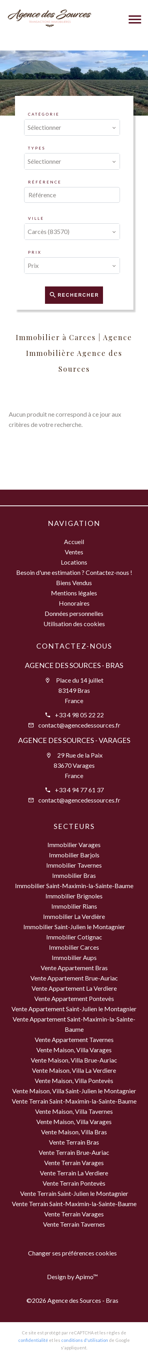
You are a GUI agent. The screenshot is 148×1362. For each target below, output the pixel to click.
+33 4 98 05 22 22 (79, 714)
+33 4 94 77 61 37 (79, 789)
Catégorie (44, 114)
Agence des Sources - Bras (74, 665)
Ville (36, 218)
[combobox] (72, 127)
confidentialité (33, 1340)
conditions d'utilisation (84, 1340)
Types (36, 148)
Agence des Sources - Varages (74, 740)
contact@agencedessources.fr (79, 725)
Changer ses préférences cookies (72, 1253)
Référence (45, 182)
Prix (34, 252)
